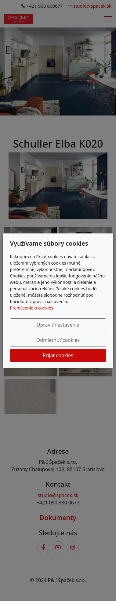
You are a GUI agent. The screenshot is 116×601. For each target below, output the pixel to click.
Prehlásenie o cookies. (32, 308)
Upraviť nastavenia (58, 324)
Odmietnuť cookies (58, 340)
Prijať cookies (58, 355)
